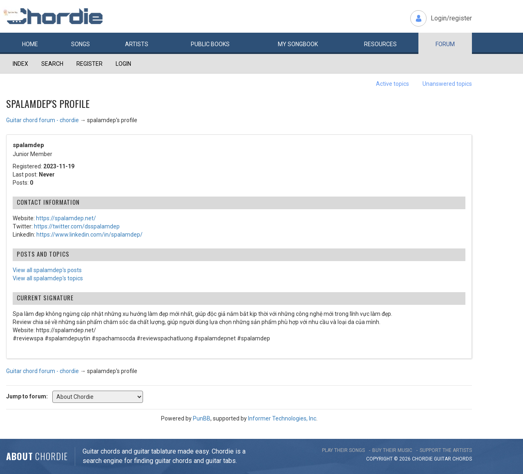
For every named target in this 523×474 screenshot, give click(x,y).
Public (210, 44)
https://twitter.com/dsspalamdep (77, 226)
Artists (136, 44)
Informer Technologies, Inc (282, 418)
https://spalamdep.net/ (66, 218)
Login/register (451, 18)
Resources (380, 44)
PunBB (201, 418)
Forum (445, 44)
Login (123, 63)
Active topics (392, 83)
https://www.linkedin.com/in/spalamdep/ (89, 234)
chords (462, 459)
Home (30, 44)
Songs (80, 44)
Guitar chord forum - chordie (42, 120)
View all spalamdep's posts (47, 270)
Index (20, 63)
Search (52, 63)
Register (89, 63)
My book (298, 44)
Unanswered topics (447, 83)
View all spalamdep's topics (48, 278)
